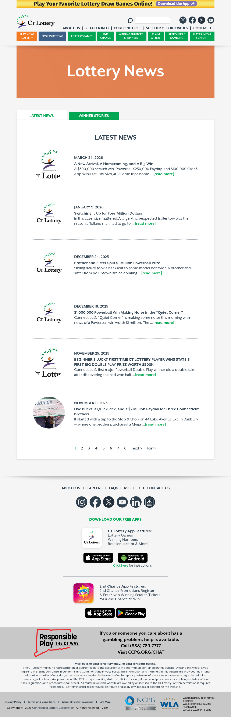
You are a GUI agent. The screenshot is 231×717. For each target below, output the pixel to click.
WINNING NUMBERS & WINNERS (131, 36)
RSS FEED (132, 488)
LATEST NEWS (41, 116)
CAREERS (94, 488)
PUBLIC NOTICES (127, 28)
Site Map (105, 702)
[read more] (163, 174)
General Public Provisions (77, 702)
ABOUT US (70, 488)
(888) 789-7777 (145, 646)
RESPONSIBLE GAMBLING (176, 36)
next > (137, 448)
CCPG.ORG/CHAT (146, 652)
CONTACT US (158, 488)
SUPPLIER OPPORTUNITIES (167, 28)
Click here (120, 566)
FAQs (113, 488)
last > (152, 448)
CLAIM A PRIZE (155, 36)
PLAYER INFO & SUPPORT (202, 36)
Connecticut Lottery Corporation (53, 707)
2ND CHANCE (105, 36)
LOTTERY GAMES (81, 36)
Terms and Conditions (42, 702)
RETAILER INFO (97, 28)
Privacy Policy (13, 702)
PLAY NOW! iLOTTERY (27, 36)
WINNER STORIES (94, 116)
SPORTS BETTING (52, 36)
